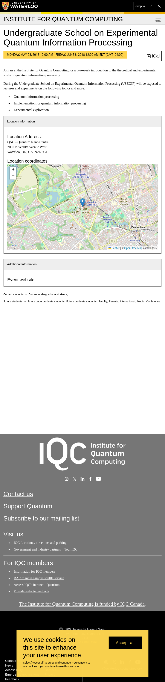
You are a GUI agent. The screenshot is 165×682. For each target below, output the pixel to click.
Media (141, 301)
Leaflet (113, 248)
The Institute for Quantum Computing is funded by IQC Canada (82, 604)
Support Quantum (27, 506)
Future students (12, 301)
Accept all (125, 643)
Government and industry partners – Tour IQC (45, 549)
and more (77, 88)
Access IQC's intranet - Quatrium (37, 585)
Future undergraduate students (46, 301)
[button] (143, 6)
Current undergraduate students (48, 294)
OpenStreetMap (133, 248)
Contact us (18, 493)
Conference (153, 301)
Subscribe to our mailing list (41, 518)
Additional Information (22, 264)
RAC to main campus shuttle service (39, 578)
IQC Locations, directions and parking (40, 543)
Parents (113, 301)
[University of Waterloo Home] (20, 6)
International (127, 301)
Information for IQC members (34, 571)
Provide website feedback (31, 591)
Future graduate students (81, 301)
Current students (13, 294)
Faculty (102, 301)
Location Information (21, 121)
